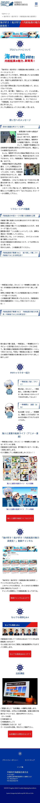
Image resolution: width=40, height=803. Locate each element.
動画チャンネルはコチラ (20, 598)
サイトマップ (30, 760)
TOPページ (6, 14)
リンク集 (20, 767)
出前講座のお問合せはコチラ (20, 734)
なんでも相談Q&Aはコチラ (20, 654)
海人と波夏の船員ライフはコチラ (20, 518)
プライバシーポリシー (10, 760)
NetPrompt (20, 793)
